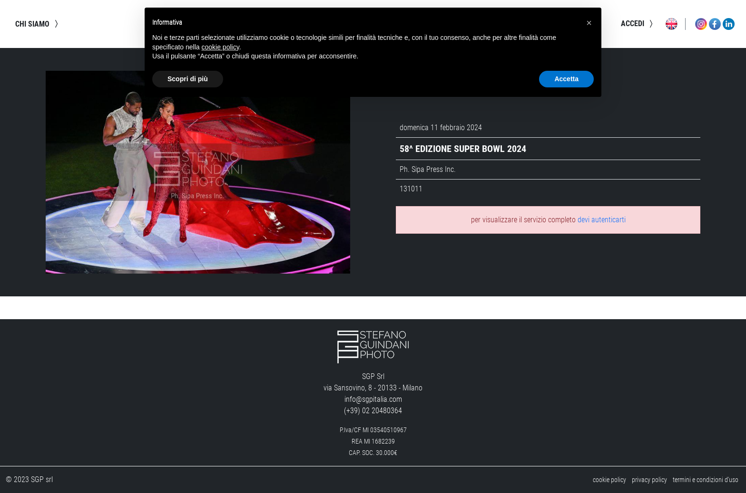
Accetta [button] (566, 79)
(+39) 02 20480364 (373, 410)
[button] (589, 22)
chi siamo (38, 23)
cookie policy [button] (220, 47)
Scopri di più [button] (187, 79)
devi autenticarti (602, 219)
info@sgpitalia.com (373, 399)
